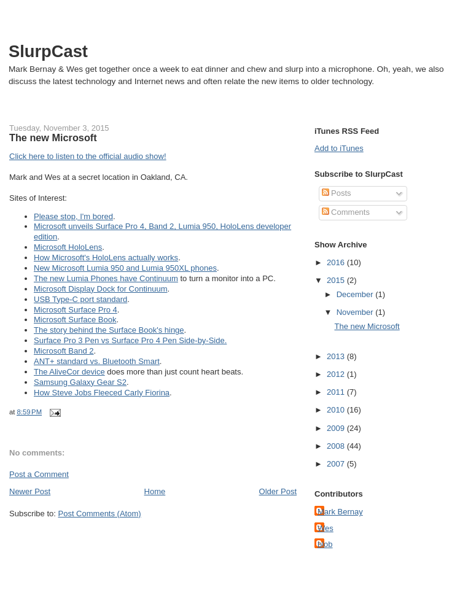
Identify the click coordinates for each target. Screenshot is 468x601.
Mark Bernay (340, 511)
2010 (337, 409)
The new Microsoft (53, 137)
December (356, 294)
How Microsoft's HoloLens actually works (106, 257)
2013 (337, 356)
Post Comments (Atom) (99, 513)
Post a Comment (39, 474)
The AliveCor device (69, 371)
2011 (337, 392)
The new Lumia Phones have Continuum (106, 278)
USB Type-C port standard (80, 299)
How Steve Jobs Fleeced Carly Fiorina (102, 392)
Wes (325, 528)
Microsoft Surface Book (75, 319)
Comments (346, 212)
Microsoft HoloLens (68, 247)
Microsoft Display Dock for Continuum (100, 288)
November (356, 312)
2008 (337, 446)
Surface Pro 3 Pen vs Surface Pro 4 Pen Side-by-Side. (130, 340)
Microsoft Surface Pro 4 (75, 309)
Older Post (278, 491)
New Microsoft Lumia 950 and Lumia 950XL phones (125, 268)
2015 (337, 280)
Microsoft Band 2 (64, 350)
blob (325, 544)
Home (155, 491)
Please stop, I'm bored (73, 216)
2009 (337, 428)
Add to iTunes (339, 148)
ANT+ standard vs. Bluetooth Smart (97, 361)
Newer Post (29, 491)
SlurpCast (48, 51)
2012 (337, 374)
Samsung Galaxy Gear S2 (80, 382)
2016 (337, 262)
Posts (336, 193)
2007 (337, 463)
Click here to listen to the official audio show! (87, 156)
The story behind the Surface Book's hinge (109, 330)
